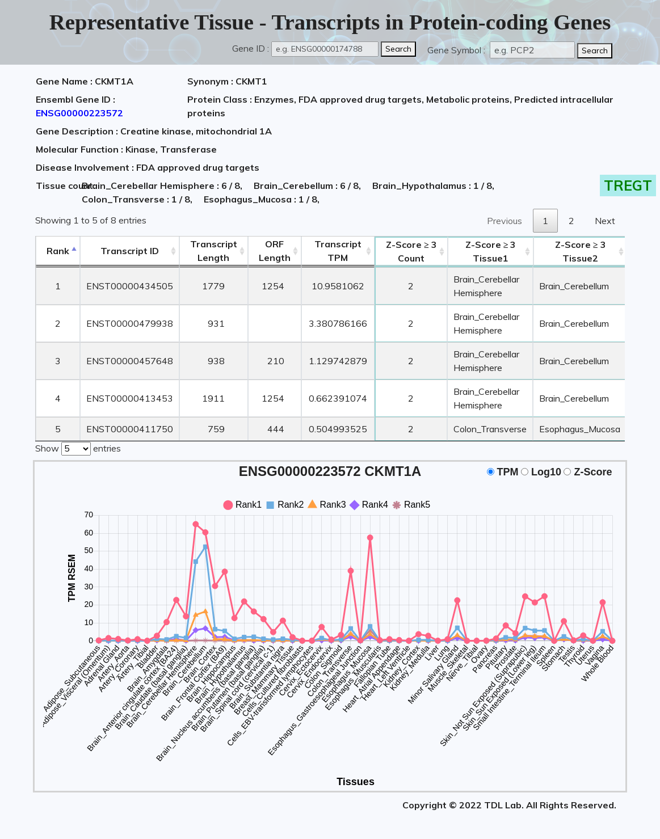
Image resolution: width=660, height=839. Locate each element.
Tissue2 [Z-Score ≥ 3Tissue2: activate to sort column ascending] (580, 251)
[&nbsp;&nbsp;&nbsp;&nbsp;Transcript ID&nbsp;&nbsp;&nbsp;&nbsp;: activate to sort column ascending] (129, 251)
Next (605, 220)
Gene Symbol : (457, 50)
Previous (504, 220)
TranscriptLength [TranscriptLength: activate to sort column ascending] (213, 250)
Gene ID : (250, 48)
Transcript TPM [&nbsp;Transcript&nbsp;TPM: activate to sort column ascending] (338, 250)
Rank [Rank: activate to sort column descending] (58, 250)
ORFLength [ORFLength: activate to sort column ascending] (275, 250)
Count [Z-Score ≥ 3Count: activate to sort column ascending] (411, 251)
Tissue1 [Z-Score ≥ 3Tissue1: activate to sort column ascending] (490, 251)
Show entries (78, 447)
